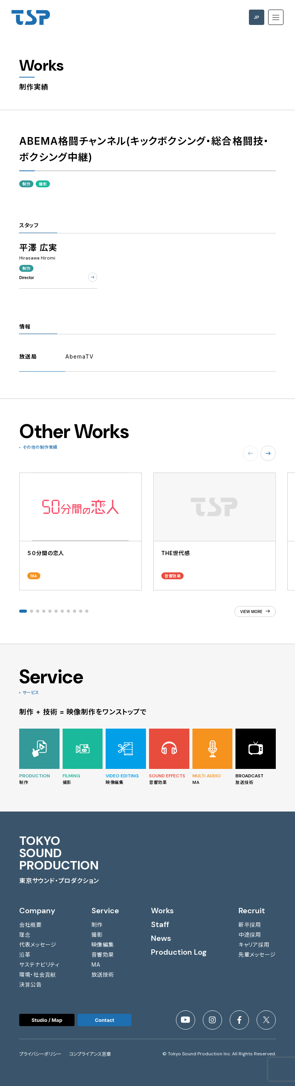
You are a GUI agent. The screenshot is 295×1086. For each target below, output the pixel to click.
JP (256, 17)
